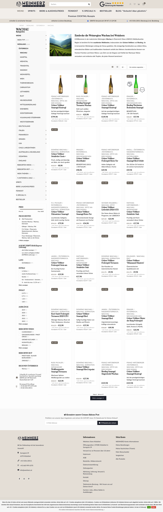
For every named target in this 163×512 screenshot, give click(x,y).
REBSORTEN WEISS (26, 165)
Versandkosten (65, 119)
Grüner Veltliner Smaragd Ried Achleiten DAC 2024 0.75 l (84, 317)
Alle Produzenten (27, 219)
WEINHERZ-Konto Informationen (127, 441)
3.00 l (24, 302)
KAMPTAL (23, 57)
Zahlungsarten (88, 468)
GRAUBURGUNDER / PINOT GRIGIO (31, 335)
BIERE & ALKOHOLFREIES (52, 11)
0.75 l (25, 296)
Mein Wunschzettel (122, 452)
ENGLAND (22, 161)
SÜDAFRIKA (23, 156)
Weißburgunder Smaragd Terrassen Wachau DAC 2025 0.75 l (59, 373)
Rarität (25, 277)
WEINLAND (23, 44)
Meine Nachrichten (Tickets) (125, 448)
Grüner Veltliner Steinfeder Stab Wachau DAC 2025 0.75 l (134, 215)
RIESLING (26, 345)
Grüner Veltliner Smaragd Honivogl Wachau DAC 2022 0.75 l (109, 109)
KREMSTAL (24, 61)
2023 (25, 321)
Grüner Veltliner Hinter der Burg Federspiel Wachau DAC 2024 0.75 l (136, 322)
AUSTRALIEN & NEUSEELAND (29, 152)
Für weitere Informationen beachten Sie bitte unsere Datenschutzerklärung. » (82, 509)
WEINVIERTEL (25, 74)
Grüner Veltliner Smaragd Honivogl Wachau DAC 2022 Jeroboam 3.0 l (59, 109)
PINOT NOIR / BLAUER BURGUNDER (29, 357)
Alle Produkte (120, 459)
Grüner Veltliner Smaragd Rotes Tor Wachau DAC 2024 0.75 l (84, 215)
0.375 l (25, 293)
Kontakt (85, 477)
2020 (24, 313)
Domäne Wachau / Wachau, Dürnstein (30, 223)
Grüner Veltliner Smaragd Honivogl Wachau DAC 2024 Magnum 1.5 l (134, 375)
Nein (153, 507)
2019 (24, 310)
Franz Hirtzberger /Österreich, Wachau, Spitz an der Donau (31, 237)
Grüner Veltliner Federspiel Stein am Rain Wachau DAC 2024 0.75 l (59, 266)
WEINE (20, 11)
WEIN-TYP (23, 40)
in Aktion (25, 271)
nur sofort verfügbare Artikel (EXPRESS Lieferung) (30, 254)
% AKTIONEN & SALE (26, 178)
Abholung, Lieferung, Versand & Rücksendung (94, 473)
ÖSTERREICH (27, 263)
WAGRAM (23, 70)
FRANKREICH (23, 135)
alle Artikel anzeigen (29, 250)
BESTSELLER (106, 11)
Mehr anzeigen (24, 240)
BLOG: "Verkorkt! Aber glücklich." (131, 11)
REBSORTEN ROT (25, 169)
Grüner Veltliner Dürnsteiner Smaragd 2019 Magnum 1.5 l (60, 214)
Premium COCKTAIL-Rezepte (81, 16)
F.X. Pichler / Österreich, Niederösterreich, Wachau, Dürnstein (30, 231)
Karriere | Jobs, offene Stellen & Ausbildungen (93, 491)
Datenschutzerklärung (90, 465)
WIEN (22, 79)
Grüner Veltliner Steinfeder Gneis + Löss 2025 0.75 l (58, 156)
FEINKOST (73, 11)
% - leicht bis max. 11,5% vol (31, 282)
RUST (22, 96)
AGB (84, 458)
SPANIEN (22, 139)
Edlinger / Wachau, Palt (29, 226)
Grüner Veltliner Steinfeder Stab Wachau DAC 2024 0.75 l (84, 268)
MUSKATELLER (27, 342)
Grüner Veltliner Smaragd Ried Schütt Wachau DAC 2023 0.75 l (135, 162)
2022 (25, 318)
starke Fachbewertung (30, 274)
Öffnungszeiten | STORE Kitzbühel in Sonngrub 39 (95, 446)
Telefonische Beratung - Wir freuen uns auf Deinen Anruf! (97, 485)
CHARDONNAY (28, 332)
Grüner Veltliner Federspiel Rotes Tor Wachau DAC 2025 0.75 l (109, 162)
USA (20, 143)
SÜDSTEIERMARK (26, 113)
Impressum (87, 454)
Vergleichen (120, 455)
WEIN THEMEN (24, 173)
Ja (149, 507)
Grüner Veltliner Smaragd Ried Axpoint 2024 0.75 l (85, 369)
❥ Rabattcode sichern (107, 423)
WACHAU (23, 53)
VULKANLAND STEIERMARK (30, 117)
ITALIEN (21, 130)
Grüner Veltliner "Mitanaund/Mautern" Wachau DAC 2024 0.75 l (135, 264)
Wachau (26, 369)
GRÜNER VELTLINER (30, 339)
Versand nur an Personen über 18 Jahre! (96, 451)
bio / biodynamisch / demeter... (32, 279)
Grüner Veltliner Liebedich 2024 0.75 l (110, 208)
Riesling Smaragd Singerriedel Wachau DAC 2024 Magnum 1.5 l (110, 375)
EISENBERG (24, 109)
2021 (24, 315)
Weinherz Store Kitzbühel (92, 441)
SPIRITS (31, 11)
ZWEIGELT (26, 360)
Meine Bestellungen (122, 445)
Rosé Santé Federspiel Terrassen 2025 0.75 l (60, 315)
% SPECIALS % (89, 11)
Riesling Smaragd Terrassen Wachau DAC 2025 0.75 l (83, 105)
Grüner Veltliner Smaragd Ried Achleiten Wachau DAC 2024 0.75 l (110, 319)
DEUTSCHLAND (24, 126)
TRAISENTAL (24, 66)
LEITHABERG (24, 91)
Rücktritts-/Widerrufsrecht (92, 461)
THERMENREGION (26, 83)
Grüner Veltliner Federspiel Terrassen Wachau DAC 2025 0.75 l (109, 264)
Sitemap (86, 481)
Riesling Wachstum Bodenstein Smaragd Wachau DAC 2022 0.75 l (135, 109)
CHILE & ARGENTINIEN (27, 148)
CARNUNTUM (25, 87)
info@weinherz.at (26, 470)
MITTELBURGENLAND (28, 104)
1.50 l (24, 299)
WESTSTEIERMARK (27, 122)
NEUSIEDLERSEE (26, 100)
